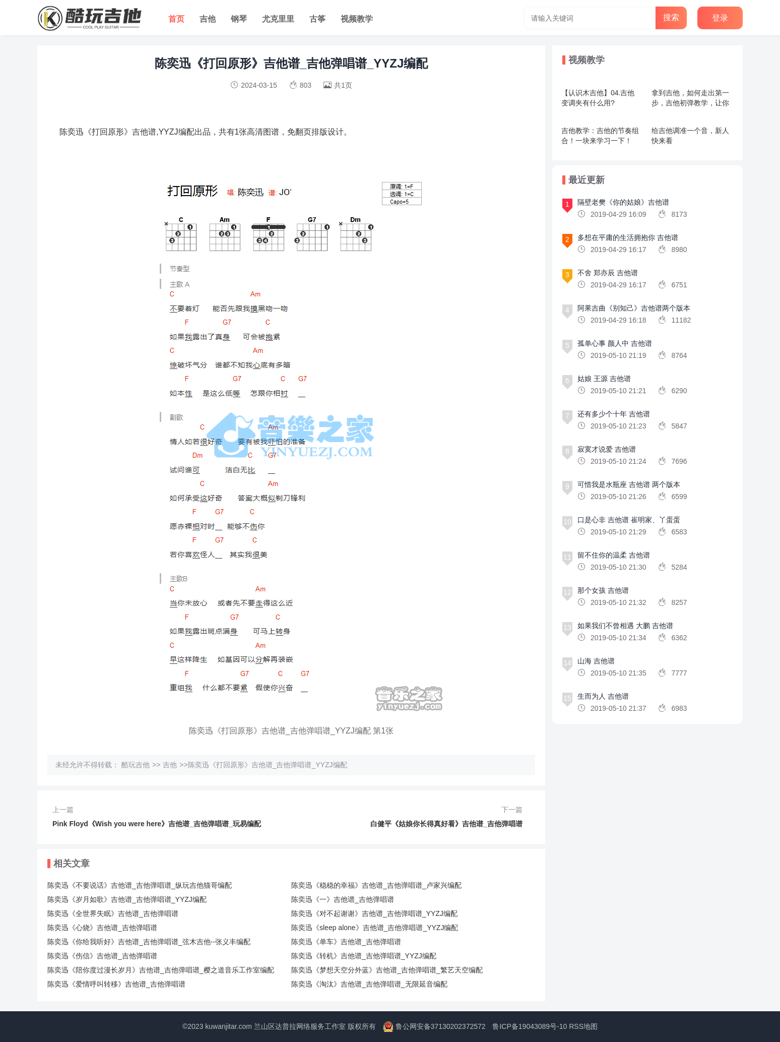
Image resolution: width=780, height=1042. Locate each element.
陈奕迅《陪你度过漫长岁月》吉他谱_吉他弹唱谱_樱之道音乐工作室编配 (160, 970)
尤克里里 (278, 19)
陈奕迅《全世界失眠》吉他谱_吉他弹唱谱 (112, 913)
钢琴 (239, 19)
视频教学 (357, 19)
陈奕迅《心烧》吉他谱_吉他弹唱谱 (102, 928)
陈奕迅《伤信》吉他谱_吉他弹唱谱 (102, 956)
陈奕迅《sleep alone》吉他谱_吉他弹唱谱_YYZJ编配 (374, 928)
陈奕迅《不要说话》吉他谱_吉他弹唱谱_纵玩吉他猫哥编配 (139, 885)
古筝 (317, 19)
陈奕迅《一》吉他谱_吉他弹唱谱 (342, 899)
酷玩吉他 (135, 765)
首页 (176, 19)
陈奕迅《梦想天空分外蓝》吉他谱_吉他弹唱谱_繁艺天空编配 (387, 970)
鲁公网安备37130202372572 (441, 1026)
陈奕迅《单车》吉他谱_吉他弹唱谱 (346, 942)
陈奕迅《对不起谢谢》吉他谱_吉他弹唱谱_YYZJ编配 (374, 913)
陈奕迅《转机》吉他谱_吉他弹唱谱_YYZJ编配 (363, 956)
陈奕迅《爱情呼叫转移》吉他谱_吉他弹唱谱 (116, 984)
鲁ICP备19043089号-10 (529, 1026)
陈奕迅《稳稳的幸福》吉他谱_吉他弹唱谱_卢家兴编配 (376, 885)
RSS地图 (583, 1026)
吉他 (208, 19)
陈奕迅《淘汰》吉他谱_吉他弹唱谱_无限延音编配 (369, 984)
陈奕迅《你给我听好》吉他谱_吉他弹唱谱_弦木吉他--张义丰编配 (148, 942)
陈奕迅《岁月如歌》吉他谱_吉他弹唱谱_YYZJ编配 (127, 899)
